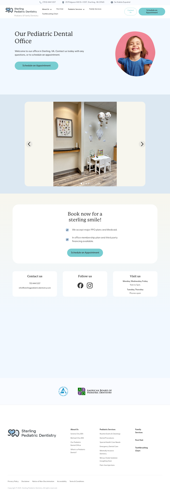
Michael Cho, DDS (77, 438)
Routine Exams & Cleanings (110, 434)
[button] (47, 9)
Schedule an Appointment (152, 11)
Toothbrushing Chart (50, 14)
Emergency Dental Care (109, 446)
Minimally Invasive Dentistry (107, 452)
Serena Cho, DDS (77, 434)
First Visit (60, 9)
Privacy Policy (13, 481)
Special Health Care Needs (110, 442)
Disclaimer (25, 481)
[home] (21, 10)
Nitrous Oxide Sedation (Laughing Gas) (108, 459)
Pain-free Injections (107, 465)
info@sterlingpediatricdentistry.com (35, 288)
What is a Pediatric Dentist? (78, 451)
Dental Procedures (107, 438)
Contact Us (131, 11)
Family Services (95, 9)
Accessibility (62, 481)
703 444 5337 (34, 284)
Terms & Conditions (77, 481)
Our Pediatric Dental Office (76, 443)
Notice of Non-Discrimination (43, 481)
